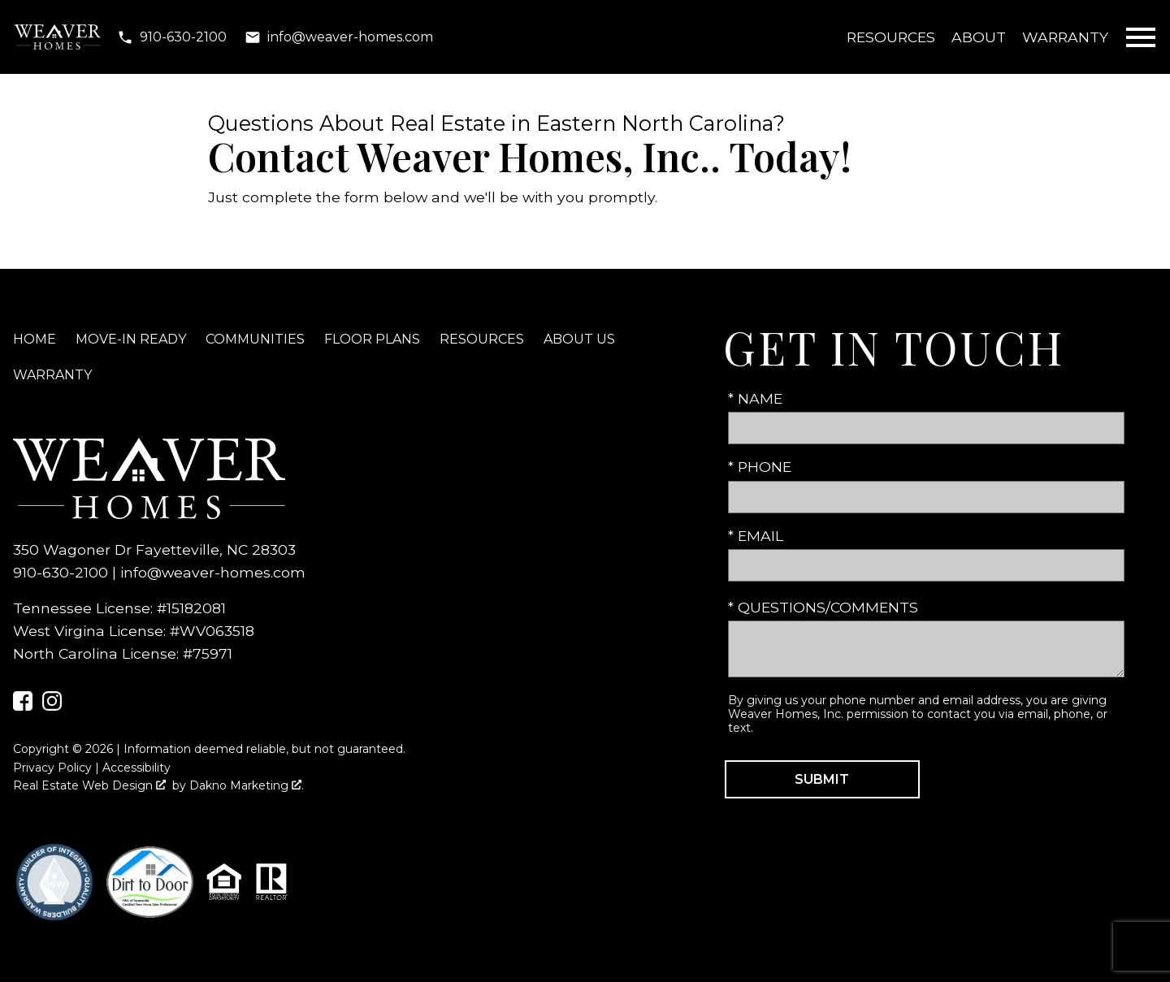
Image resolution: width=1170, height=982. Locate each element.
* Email (755, 535)
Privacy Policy (52, 767)
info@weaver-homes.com (213, 572)
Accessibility (136, 767)
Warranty (1065, 36)
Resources (891, 36)
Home (34, 339)
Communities (255, 339)
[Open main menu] (1140, 37)
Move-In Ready (131, 339)
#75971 (207, 653)
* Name (755, 398)
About (978, 36)
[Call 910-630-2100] (172, 37)
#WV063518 (212, 630)
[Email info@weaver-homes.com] (339, 37)
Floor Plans (372, 339)
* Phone (759, 466)
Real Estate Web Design (89, 785)
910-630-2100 (60, 572)
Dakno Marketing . (246, 785)
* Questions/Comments (823, 607)
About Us (579, 339)
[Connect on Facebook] (22, 705)
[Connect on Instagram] (52, 705)
